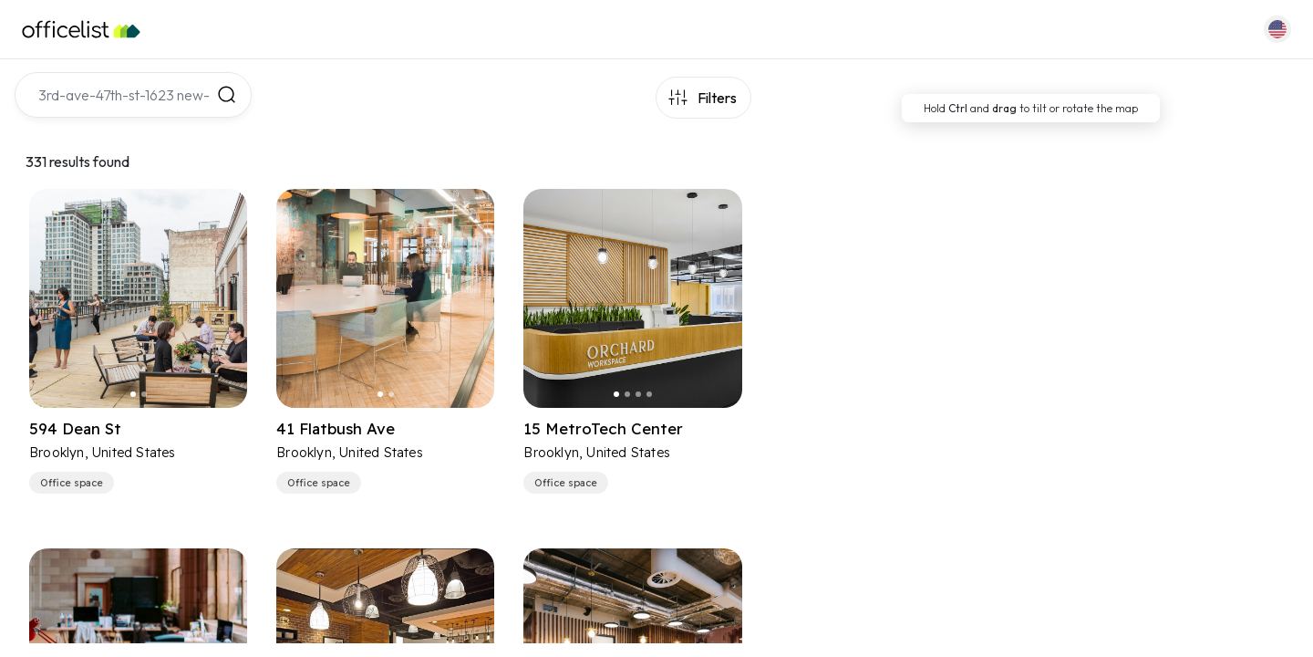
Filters (717, 98)
